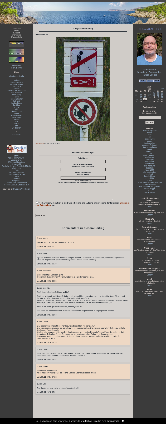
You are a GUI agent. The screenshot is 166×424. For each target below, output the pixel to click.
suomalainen (16, 115)
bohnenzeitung (16, 84)
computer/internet (149, 145)
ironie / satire (149, 143)
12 (141, 97)
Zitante (16, 156)
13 (145, 97)
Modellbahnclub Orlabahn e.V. (16, 185)
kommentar (149, 162)
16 (158, 97)
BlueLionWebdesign (21, 189)
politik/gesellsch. (150, 155)
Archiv (16, 31)
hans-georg (16, 95)
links (150, 135)
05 (141, 95)
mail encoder (16, 135)
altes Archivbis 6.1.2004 (16, 67)
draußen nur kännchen (16, 91)
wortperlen (16, 128)
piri (16, 109)
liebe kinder (149, 164)
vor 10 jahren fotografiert (149, 186)
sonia (16, 113)
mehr (150, 206)
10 (162, 95)
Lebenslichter (16, 160)
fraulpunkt (16, 164)
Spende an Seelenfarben (149, 72)
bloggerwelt (149, 139)
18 (136, 99)
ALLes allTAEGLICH (16, 158)
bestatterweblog (16, 82)
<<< (135, 89)
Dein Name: (83, 158)
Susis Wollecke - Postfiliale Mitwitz (16, 166)
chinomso (16, 86)
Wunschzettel (149, 69)
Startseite (17, 29)
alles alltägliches (150, 131)
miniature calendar (17, 76)
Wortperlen (16, 168)
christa (16, 88)
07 (149, 95)
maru (16, 107)
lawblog (16, 105)
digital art (150, 168)
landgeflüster (16, 103)
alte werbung (149, 166)
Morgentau (16, 181)
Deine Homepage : (83, 173)
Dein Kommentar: (83, 181)
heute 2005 (149, 170)
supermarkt (16, 117)
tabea (16, 120)
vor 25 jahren (149, 193)
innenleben (149, 157)
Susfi (16, 176)
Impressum (16, 35)
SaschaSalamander (16, 174)
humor (149, 153)
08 (154, 95)
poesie (149, 141)
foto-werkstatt (16, 93)
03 (162, 93)
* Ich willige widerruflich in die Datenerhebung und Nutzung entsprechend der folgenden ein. (82, 206)
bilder (149, 133)
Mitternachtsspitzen (16, 162)
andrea (16, 80)
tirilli (16, 122)
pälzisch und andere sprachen (149, 182)
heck (16, 97)
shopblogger (16, 111)
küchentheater (17, 99)
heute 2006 (149, 178)
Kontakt (16, 33)
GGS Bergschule (16, 172)
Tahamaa (16, 179)
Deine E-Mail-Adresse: (83, 165)
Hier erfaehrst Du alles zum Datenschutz (98, 421)
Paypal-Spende (149, 74)
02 (158, 93)
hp (150, 137)
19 (141, 99)
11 (136, 97)
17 (162, 97)
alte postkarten (149, 172)
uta (16, 126)
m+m (150, 180)
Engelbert (40, 143)
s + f (149, 191)
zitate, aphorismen (149, 147)
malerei (150, 174)
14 (149, 97)
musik (149, 149)
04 (136, 95)
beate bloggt (149, 189)
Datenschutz (16, 37)
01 (154, 93)
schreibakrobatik (150, 184)
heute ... (149, 151)
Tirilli (16, 170)
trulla (16, 124)
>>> (162, 89)
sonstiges (150, 160)
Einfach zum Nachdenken (16, 183)
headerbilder (149, 176)
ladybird (16, 101)
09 (158, 95)
